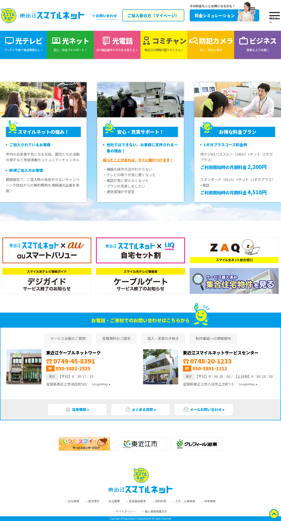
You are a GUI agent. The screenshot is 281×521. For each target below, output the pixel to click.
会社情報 (73, 501)
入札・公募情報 (185, 501)
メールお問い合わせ (202, 409)
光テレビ (23, 43)
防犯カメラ (210, 43)
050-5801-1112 (209, 368)
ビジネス (257, 43)
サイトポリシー (126, 511)
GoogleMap (100, 384)
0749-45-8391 (70, 360)
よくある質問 (139, 409)
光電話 (117, 43)
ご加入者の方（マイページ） (153, 15)
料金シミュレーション (224, 15)
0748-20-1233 (207, 360)
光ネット (70, 43)
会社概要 (114, 501)
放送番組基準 (137, 501)
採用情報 (75, 409)
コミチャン (163, 43)
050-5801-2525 (73, 368)
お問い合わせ (106, 15)
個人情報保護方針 (156, 511)
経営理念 (94, 501)
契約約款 (160, 501)
